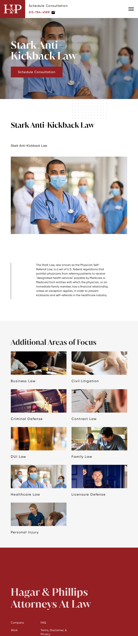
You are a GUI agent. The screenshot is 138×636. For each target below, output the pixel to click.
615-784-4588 (39, 12)
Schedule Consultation (36, 72)
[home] (12, 9)
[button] (131, 9)
